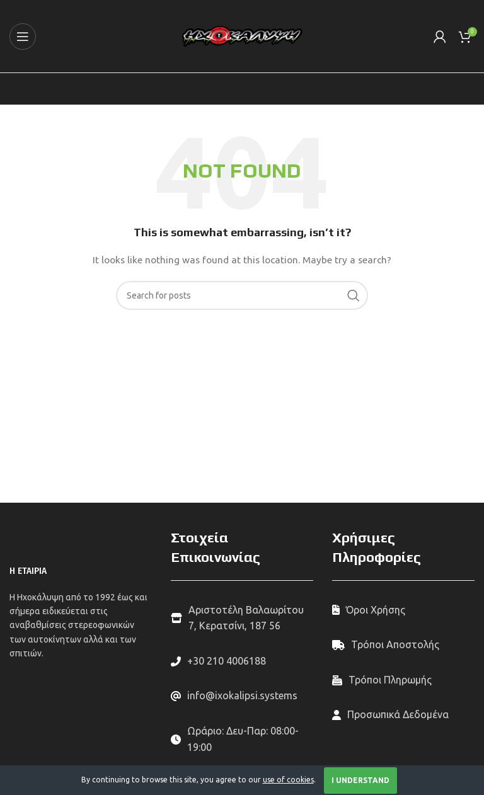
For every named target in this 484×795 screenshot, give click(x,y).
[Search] (242, 295)
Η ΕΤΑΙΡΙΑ (28, 571)
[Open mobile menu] (22, 36)
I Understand (360, 780)
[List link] (242, 661)
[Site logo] (242, 35)
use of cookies (288, 779)
